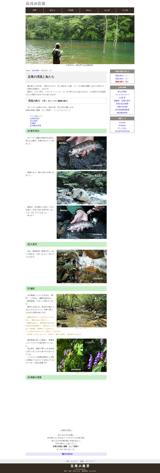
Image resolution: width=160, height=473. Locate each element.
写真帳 (70, 10)
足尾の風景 (35, 70)
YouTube (122, 123)
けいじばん (122, 128)
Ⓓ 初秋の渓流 (35, 125)
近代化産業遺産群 (122, 110)
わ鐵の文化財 (122, 107)
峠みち (89, 10)
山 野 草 (122, 98)
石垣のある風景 (122, 104)
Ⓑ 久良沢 (34, 121)
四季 (34, 10)
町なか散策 (122, 92)
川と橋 (125, 10)
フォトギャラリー (122, 95)
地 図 (81, 461)
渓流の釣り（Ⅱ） (122, 79)
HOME (28, 70)
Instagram (122, 125)
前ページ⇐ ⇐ (67, 454)
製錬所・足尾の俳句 (122, 101)
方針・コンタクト (72, 461)
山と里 (107, 10)
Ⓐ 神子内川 (34, 118)
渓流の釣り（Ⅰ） (122, 76)
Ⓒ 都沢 (33, 123)
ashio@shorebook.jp (122, 131)
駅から (52, 10)
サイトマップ (90, 461)
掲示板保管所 (122, 113)
